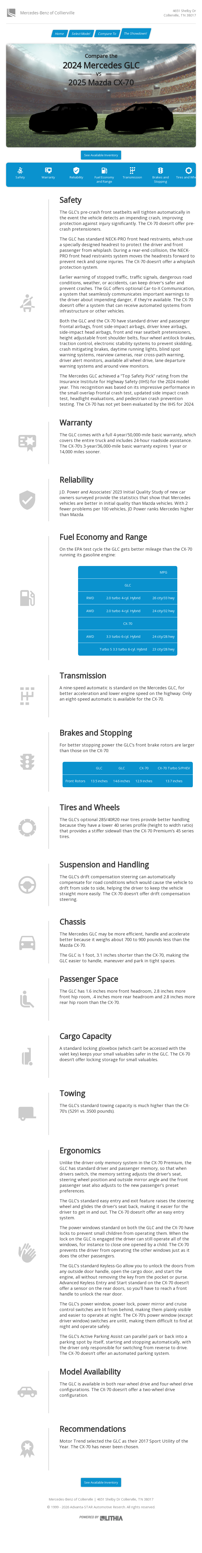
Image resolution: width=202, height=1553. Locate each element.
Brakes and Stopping (173, 183)
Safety (21, 181)
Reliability (82, 181)
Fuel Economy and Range (112, 183)
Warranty (52, 181)
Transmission (143, 181)
